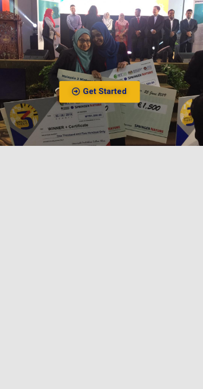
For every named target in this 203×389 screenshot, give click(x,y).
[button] (107, 92)
